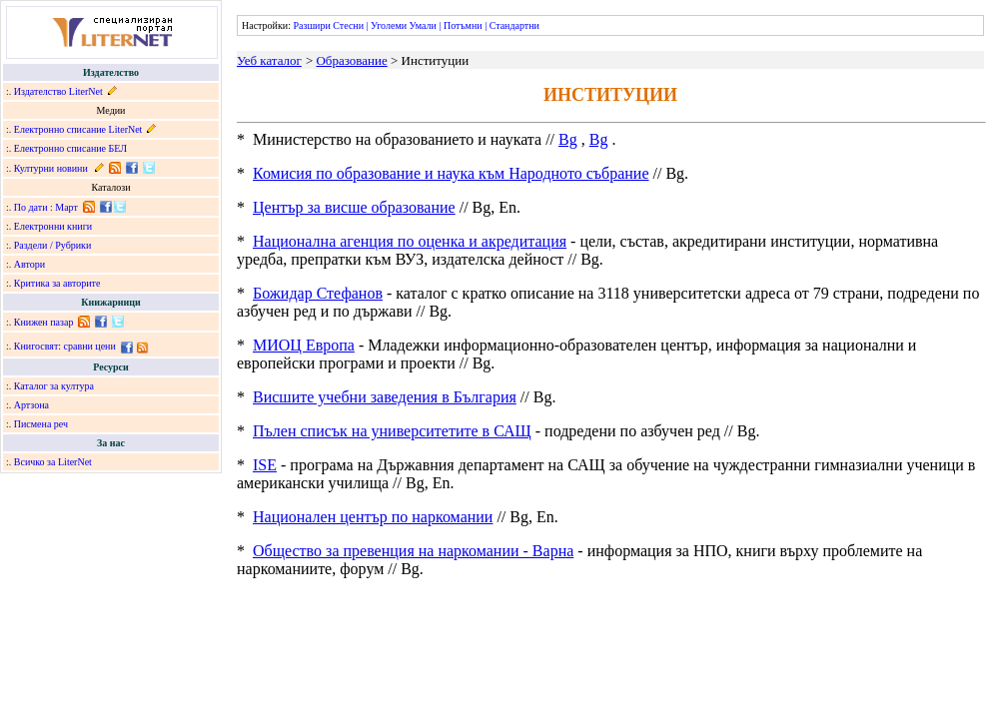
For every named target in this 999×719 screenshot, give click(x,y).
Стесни (348, 25)
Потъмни (463, 25)
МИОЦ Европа (304, 345)
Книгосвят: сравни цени (65, 346)
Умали (423, 25)
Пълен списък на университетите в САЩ (392, 430)
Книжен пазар (44, 322)
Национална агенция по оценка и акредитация (409, 241)
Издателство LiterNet (58, 91)
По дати (31, 207)
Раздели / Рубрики (53, 245)
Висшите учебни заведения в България (384, 396)
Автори (29, 264)
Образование (351, 60)
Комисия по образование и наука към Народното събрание (451, 173)
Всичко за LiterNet (53, 461)
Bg (567, 139)
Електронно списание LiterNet (78, 129)
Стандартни (514, 25)
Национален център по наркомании (373, 516)
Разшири (311, 25)
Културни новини (51, 168)
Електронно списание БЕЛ (70, 148)
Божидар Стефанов (318, 293)
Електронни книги (53, 226)
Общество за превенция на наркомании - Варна (413, 550)
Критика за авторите (57, 283)
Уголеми (389, 25)
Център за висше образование (354, 207)
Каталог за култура (54, 385)
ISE (265, 464)
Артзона (31, 404)
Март (66, 207)
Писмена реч (41, 423)
